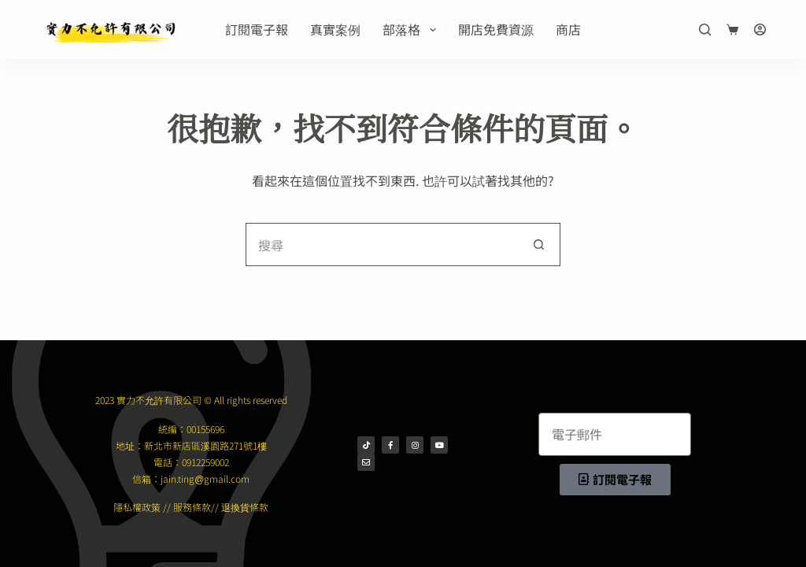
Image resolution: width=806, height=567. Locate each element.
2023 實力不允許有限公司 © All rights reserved (191, 399)
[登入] (760, 29)
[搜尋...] (381, 244)
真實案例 (335, 29)
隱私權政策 (137, 506)
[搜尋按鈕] (538, 244)
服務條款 (192, 506)
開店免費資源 (496, 29)
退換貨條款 (244, 506)
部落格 (412, 29)
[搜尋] (705, 29)
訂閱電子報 (256, 29)
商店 (568, 29)
